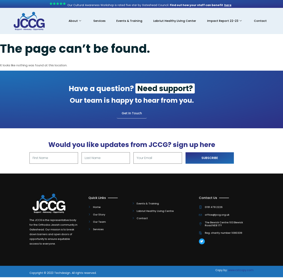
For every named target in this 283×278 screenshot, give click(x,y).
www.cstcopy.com (241, 271)
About (92, 18)
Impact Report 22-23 (247, 18)
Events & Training (149, 18)
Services (117, 18)
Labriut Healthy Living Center (196, 18)
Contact (259, 24)
